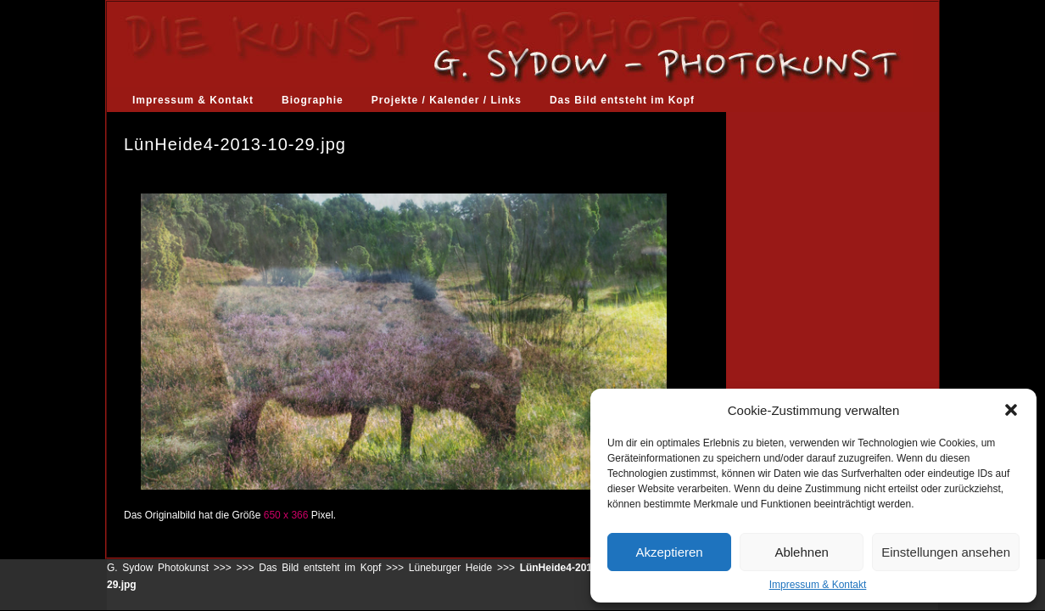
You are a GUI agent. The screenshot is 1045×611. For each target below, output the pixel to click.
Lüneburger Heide (450, 568)
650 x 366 (286, 515)
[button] (1011, 409)
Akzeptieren (668, 552)
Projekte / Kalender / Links (447, 100)
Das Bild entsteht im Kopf (622, 100)
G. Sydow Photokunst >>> (169, 568)
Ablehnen (801, 552)
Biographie (313, 100)
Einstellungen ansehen (945, 552)
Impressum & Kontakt (818, 585)
